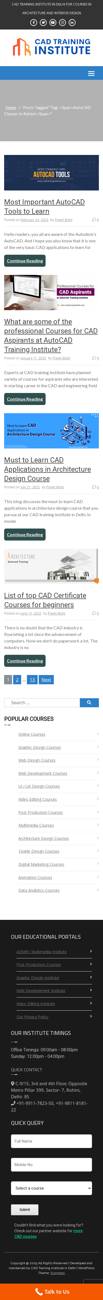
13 (32, 680)
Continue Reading (25, 260)
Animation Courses (35, 877)
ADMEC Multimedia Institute (41, 951)
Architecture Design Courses (43, 838)
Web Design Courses (36, 760)
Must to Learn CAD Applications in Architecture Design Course (47, 469)
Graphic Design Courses (39, 747)
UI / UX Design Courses (39, 786)
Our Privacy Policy (32, 1016)
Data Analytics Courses (39, 890)
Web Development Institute (40, 990)
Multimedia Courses (36, 825)
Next (46, 680)
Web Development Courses (42, 773)
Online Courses (31, 734)
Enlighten (58, 1273)
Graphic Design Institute (37, 977)
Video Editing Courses (37, 799)
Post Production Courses (40, 812)
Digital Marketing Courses (41, 864)
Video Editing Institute (35, 1003)
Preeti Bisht (63, 220)
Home (10, 107)
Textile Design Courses (38, 851)
